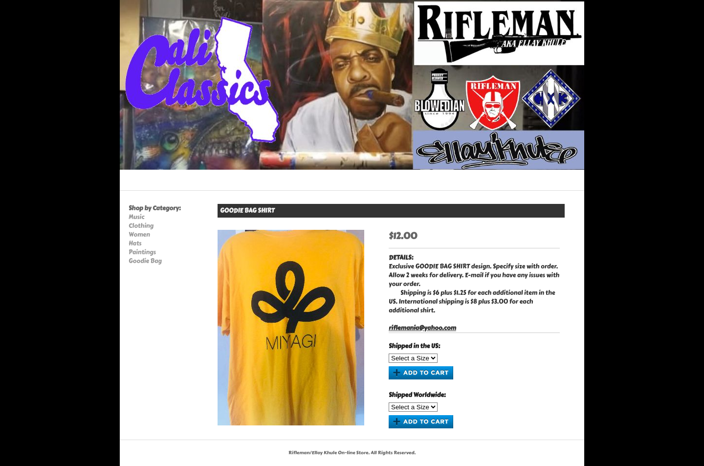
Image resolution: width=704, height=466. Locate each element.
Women (139, 234)
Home (132, 181)
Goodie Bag (145, 261)
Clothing (141, 226)
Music (136, 217)
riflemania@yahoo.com (422, 328)
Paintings (142, 252)
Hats (135, 243)
